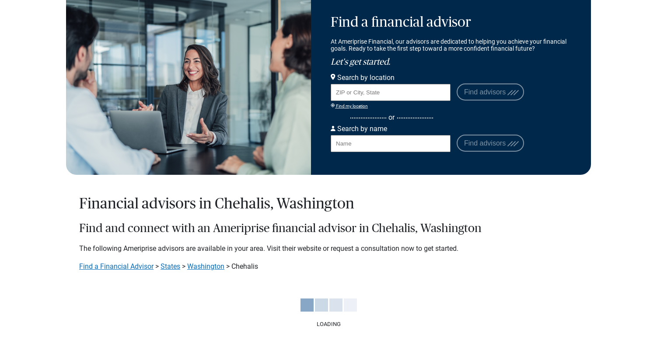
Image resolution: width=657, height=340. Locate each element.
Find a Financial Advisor (116, 266)
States (170, 266)
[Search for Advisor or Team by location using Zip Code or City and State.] (391, 92)
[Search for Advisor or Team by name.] (391, 143)
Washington (205, 266)
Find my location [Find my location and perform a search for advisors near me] (349, 105)
